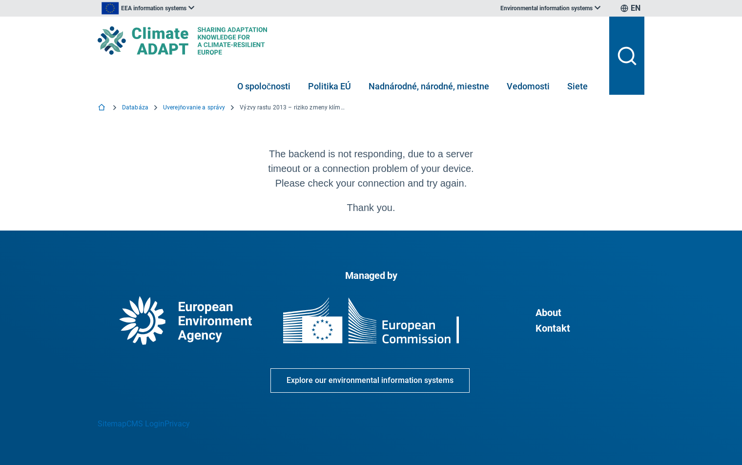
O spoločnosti (263, 86)
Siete (577, 86)
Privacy (177, 423)
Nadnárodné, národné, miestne (429, 86)
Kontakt (553, 328)
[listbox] (196, 8)
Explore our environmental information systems (370, 380)
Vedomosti (528, 86)
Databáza (135, 107)
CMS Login (145, 423)
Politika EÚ (329, 86)
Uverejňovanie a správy (194, 107)
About (548, 312)
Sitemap (112, 423)
